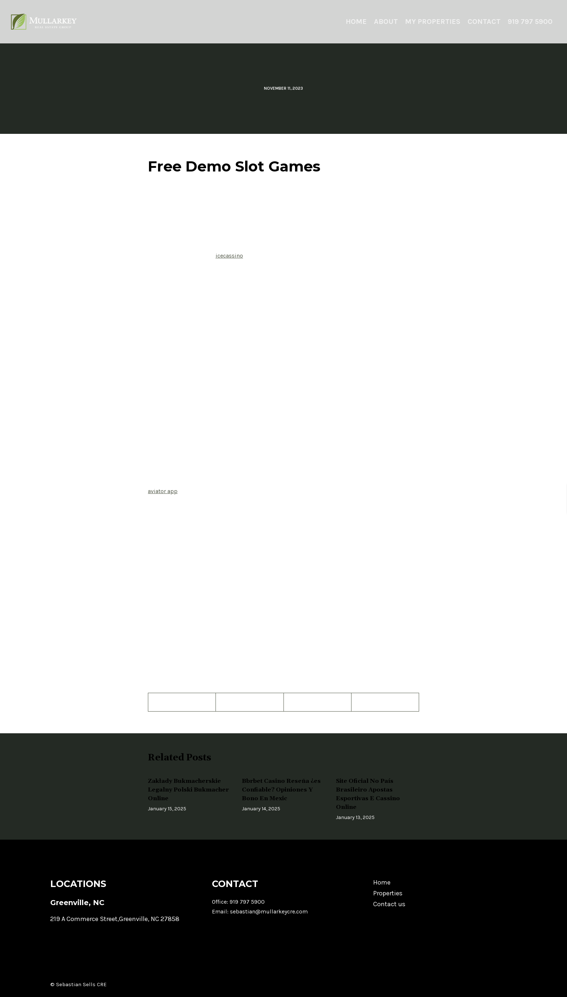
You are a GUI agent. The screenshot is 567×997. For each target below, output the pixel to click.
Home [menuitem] (356, 21)
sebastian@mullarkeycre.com (269, 911)
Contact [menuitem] (484, 21)
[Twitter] (250, 702)
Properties (387, 893)
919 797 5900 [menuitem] (530, 21)
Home (382, 882)
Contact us (389, 904)
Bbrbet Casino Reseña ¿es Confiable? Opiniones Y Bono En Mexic (281, 789)
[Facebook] (182, 702)
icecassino (229, 255)
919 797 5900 (247, 901)
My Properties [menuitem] (432, 21)
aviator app (163, 491)
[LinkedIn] (385, 702)
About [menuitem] (386, 21)
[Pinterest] (317, 702)
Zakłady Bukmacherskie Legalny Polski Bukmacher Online (188, 789)
